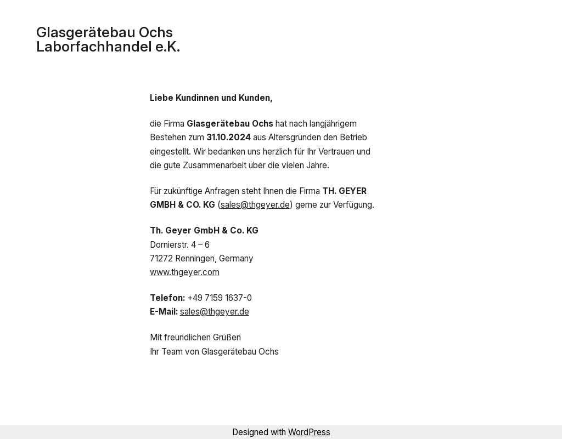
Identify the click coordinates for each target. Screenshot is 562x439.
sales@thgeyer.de (255, 204)
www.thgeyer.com (185, 272)
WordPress (309, 432)
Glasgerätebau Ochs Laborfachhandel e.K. (108, 39)
